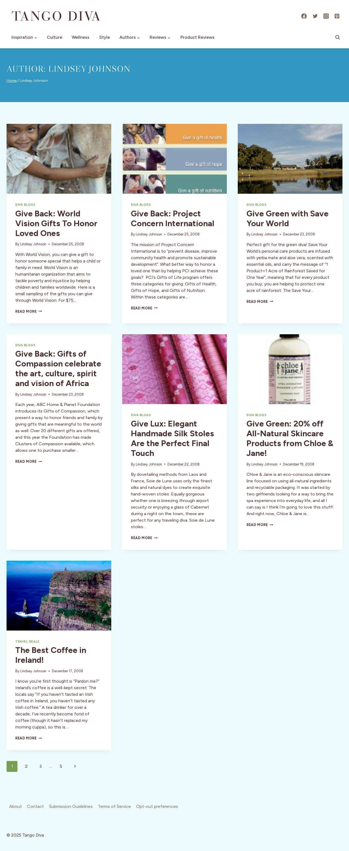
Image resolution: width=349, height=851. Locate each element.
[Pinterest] (337, 16)
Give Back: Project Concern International (172, 218)
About (15, 806)
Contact (35, 806)
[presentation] (59, 159)
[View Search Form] (337, 37)
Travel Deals (27, 641)
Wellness (80, 37)
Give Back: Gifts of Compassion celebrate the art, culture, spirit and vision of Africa (58, 368)
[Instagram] (326, 16)
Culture (54, 37)
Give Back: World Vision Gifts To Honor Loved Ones (56, 223)
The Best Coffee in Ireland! (50, 655)
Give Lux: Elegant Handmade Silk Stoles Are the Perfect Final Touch (172, 438)
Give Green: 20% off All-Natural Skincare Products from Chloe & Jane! (289, 438)
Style (104, 37)
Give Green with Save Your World (287, 218)
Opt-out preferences (157, 806)
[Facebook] (304, 16)
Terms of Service (114, 806)
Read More (28, 311)
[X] (315, 16)
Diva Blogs (25, 205)
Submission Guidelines (71, 806)
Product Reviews (197, 37)
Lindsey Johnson (33, 244)
